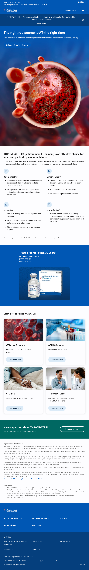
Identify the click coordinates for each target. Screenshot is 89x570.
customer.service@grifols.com (38, 561)
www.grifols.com (56, 561)
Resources (36, 525)
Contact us (45, 4)
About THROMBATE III (13, 518)
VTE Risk (63, 518)
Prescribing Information (11, 4)
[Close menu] (83, 20)
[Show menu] (83, 10)
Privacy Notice (65, 541)
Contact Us (36, 549)
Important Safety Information (30, 4)
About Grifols (8, 549)
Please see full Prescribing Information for (24, 479)
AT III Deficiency (10, 525)
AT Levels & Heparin (40, 518)
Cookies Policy (37, 541)
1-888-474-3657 (19, 561)
